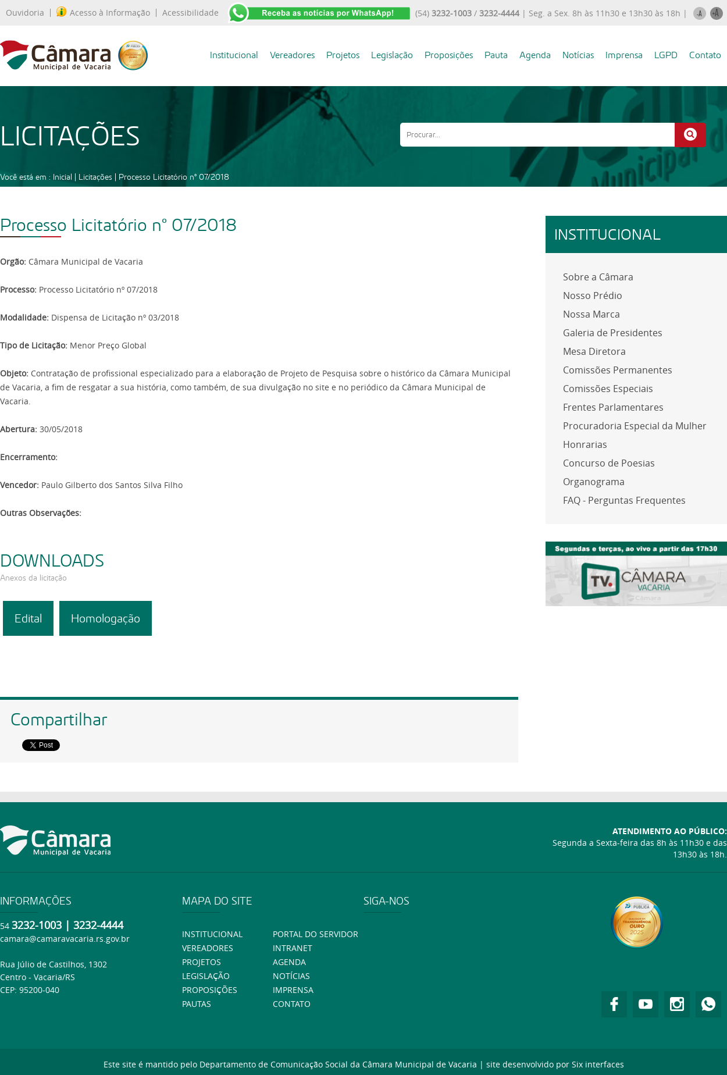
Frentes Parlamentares (613, 407)
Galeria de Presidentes (612, 332)
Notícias (578, 54)
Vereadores (292, 54)
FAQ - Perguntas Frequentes (624, 500)
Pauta (496, 54)
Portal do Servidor (315, 933)
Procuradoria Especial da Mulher (635, 425)
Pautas (196, 1003)
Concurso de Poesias (609, 463)
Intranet (292, 947)
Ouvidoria (25, 13)
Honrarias (585, 444)
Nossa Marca (591, 314)
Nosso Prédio (592, 295)
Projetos (342, 54)
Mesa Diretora (594, 351)
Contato (705, 54)
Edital (28, 618)
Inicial (62, 176)
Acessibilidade (190, 13)
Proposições (449, 54)
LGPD (666, 54)
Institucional (234, 54)
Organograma (594, 481)
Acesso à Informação (103, 13)
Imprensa (624, 54)
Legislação (392, 54)
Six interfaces (598, 1064)
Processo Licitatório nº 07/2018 (174, 176)
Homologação (105, 618)
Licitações (95, 176)
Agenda (535, 54)
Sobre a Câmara (598, 276)
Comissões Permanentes (617, 370)
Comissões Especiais (608, 388)
